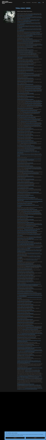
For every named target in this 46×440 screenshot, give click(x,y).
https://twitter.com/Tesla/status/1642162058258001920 (26, 197)
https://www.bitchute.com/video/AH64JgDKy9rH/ (25, 195)
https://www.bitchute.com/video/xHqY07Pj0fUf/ (33, 123)
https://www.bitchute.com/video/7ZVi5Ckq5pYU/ (33, 265)
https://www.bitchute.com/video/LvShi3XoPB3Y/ (25, 115)
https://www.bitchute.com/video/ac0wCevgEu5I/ (25, 304)
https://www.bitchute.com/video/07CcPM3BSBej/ (25, 188)
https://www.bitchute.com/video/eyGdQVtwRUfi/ (31, 211)
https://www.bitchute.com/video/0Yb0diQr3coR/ (25, 291)
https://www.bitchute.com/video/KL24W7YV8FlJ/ (25, 307)
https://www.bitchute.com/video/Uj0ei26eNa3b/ (33, 88)
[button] (39, 2)
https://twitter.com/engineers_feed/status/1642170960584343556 (28, 192)
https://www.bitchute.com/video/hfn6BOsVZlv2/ (25, 137)
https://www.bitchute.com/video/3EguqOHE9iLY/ (25, 49)
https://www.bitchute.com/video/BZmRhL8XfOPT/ (25, 222)
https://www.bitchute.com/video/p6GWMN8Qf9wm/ (25, 145)
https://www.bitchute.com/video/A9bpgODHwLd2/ (25, 310)
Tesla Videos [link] (34, 2)
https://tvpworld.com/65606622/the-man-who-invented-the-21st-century (29, 293)
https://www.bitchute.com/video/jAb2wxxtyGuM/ (25, 227)
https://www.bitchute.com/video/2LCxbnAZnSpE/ (25, 322)
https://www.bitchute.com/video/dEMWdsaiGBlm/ (33, 213)
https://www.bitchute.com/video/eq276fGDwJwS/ (25, 216)
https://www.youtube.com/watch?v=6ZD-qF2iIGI (25, 42)
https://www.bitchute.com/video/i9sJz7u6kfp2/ (25, 38)
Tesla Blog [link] (28, 2)
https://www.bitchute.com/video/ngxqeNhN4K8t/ (25, 219)
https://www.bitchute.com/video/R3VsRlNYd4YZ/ (25, 263)
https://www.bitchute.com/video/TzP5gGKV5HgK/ (25, 140)
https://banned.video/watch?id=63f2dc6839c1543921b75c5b (27, 232)
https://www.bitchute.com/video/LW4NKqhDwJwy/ (25, 96)
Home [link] (24, 2)
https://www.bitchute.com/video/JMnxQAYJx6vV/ (25, 182)
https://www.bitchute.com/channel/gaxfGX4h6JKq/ (33, 101)
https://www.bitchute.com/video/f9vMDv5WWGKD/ (25, 149)
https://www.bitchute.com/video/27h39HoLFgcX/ (25, 128)
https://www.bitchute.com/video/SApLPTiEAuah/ (25, 78)
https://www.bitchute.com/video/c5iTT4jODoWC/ (29, 121)
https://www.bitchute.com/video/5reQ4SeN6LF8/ (25, 99)
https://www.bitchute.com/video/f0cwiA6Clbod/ (25, 134)
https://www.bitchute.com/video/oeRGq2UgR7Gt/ (29, 110)
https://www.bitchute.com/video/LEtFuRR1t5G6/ (32, 32)
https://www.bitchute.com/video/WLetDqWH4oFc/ (31, 40)
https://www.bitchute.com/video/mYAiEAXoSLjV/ (25, 316)
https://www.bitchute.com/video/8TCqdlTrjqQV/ (25, 319)
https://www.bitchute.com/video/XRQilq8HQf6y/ (25, 108)
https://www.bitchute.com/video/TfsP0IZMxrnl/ (34, 105)
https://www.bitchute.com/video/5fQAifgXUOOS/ (25, 84)
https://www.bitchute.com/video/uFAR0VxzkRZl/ (28, 117)
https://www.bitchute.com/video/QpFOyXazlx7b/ (25, 81)
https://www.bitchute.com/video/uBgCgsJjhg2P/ (25, 131)
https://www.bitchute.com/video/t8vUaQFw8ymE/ (33, 86)
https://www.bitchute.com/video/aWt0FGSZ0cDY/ (25, 241)
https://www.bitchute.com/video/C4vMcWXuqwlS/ (33, 90)
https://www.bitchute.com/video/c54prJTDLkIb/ (29, 142)
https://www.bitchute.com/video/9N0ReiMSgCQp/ (32, 125)
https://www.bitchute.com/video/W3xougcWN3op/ (33, 44)
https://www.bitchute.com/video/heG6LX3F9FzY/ (32, 147)
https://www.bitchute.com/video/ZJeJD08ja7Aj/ (25, 301)
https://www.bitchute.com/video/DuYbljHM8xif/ (25, 46)
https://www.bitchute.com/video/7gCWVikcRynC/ (25, 325)
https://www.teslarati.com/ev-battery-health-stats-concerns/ (27, 209)
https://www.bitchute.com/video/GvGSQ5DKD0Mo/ (33, 103)
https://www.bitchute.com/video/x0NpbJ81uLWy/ (25, 313)
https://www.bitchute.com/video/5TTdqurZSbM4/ (32, 119)
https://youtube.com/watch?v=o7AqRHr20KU (24, 203)
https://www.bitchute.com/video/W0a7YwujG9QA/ (25, 185)
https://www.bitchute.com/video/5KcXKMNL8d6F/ (25, 93)
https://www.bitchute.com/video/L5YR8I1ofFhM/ (25, 51)
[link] (8, 3)
